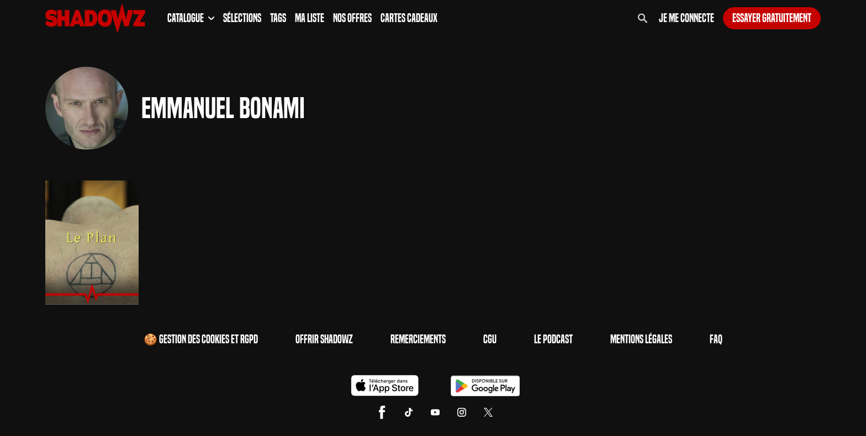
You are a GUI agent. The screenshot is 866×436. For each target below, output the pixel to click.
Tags (278, 18)
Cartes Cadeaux (409, 18)
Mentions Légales (641, 339)
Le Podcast (553, 339)
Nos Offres (352, 18)
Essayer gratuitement (771, 18)
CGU (490, 339)
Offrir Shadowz (324, 339)
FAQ (716, 339)
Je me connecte (686, 18)
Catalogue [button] (190, 18)
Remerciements (418, 339)
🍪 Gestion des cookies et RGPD (201, 339)
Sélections (242, 18)
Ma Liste (309, 18)
